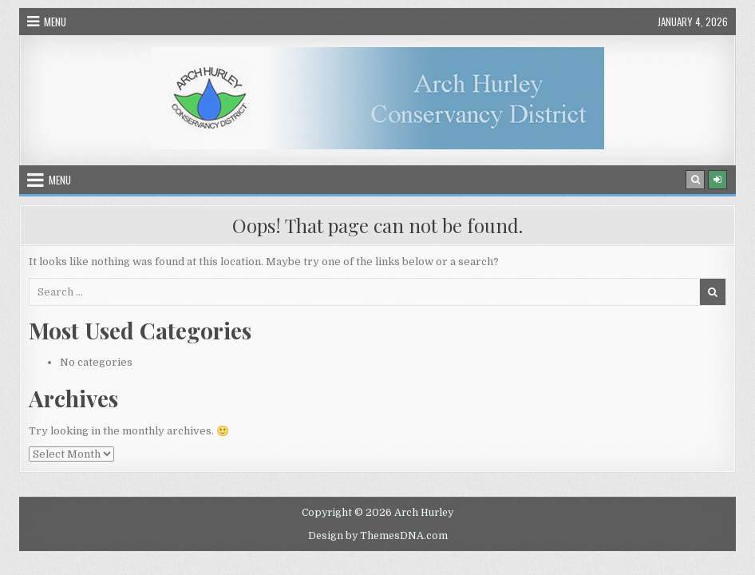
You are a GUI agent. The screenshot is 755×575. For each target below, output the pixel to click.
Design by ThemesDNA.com (378, 535)
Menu (55, 22)
